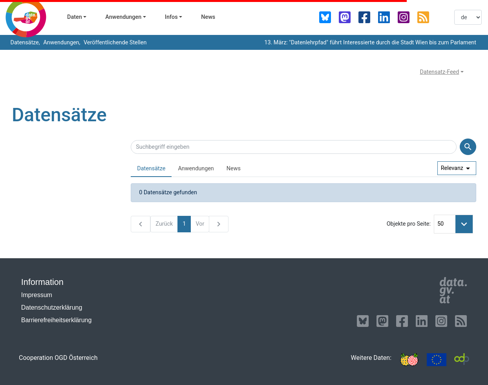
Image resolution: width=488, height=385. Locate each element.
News (208, 17)
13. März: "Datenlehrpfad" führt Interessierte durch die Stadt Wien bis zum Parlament (370, 42)
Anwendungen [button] (123, 17)
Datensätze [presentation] (151, 168)
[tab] (151, 169)
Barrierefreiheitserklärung (56, 320)
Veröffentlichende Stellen (114, 42)
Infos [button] (171, 17)
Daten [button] (74, 17)
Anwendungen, (61, 42)
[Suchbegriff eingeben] (294, 147)
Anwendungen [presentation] (196, 168)
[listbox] (468, 17)
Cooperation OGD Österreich (58, 357)
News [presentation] (234, 168)
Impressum (36, 295)
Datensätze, (24, 42)
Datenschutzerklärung (51, 307)
